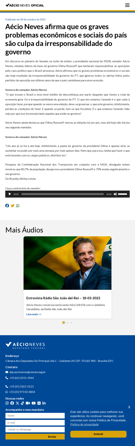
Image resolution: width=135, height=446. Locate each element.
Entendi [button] (98, 434)
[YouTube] (34, 403)
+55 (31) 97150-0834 (22, 391)
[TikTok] (22, 403)
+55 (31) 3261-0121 (21, 386)
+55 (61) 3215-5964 (21, 377)
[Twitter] (17, 403)
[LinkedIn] (44, 403)
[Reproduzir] (10, 194)
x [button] (129, 406)
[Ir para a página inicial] (25, 344)
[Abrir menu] (128, 5)
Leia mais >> (33, 314)
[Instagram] (7, 403)
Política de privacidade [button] (84, 424)
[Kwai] (28, 403)
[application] (67, 194)
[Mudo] (115, 194)
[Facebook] (12, 403)
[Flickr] (39, 403)
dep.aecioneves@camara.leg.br (27, 372)
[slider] (62, 194)
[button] (64, 323)
